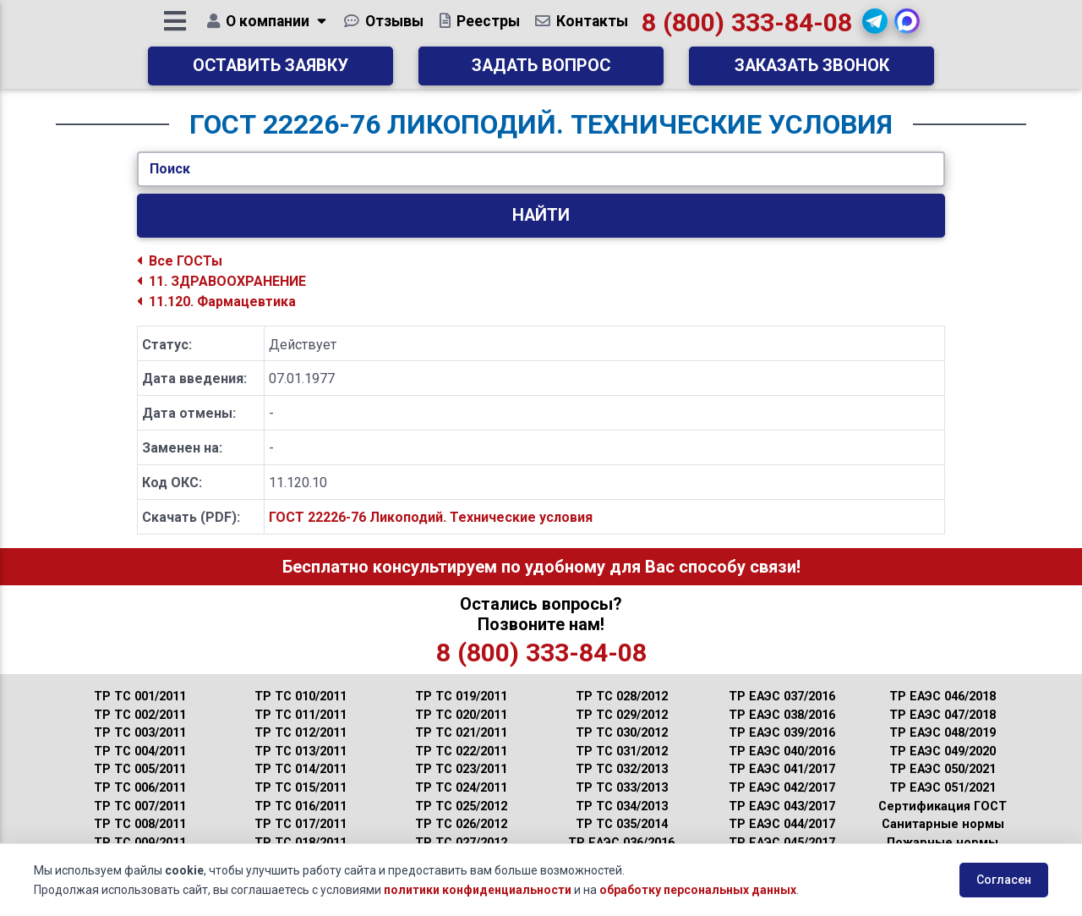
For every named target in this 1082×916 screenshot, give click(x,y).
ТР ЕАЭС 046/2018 (942, 696)
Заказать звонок (812, 72)
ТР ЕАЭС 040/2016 (782, 751)
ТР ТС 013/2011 (300, 751)
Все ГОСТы (179, 261)
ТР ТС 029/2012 (622, 715)
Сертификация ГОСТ (942, 806)
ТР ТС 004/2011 (140, 751)
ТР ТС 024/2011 (461, 788)
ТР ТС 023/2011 (461, 769)
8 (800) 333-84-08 (747, 29)
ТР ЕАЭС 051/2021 (942, 788)
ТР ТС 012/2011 (300, 733)
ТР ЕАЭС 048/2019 (942, 733)
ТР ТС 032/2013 (622, 769)
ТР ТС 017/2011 (300, 824)
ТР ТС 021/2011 (461, 733)
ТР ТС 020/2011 (461, 715)
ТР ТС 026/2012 (461, 824)
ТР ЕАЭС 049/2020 (942, 751)
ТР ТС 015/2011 (300, 788)
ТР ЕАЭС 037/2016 (782, 696)
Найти (541, 215)
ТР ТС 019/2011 (461, 696)
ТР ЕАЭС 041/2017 (782, 769)
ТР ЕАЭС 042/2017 (782, 788)
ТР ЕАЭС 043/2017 (782, 806)
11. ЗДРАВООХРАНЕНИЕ (221, 281)
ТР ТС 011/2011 (300, 715)
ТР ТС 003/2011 (140, 733)
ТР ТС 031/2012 (622, 751)
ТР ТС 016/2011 (300, 806)
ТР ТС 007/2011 (140, 806)
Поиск (170, 169)
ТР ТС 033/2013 (622, 788)
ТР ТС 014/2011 (300, 769)
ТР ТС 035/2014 (622, 824)
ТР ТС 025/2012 (461, 806)
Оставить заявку (270, 72)
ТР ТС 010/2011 (300, 696)
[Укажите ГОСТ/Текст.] (541, 169)
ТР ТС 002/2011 (140, 715)
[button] (875, 28)
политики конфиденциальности (477, 890)
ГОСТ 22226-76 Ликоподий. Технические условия (431, 517)
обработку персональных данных (697, 890)
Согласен (1003, 879)
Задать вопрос (541, 72)
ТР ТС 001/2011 (140, 696)
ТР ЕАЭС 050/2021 (942, 769)
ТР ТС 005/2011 (140, 769)
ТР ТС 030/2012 (622, 733)
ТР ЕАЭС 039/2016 (782, 733)
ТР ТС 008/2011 (140, 824)
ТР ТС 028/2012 (622, 696)
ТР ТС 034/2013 (622, 806)
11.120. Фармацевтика (216, 301)
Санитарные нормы (943, 824)
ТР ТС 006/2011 (140, 788)
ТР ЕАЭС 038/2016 (782, 715)
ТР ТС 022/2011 (461, 751)
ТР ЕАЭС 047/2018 (942, 715)
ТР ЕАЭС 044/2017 (782, 824)
